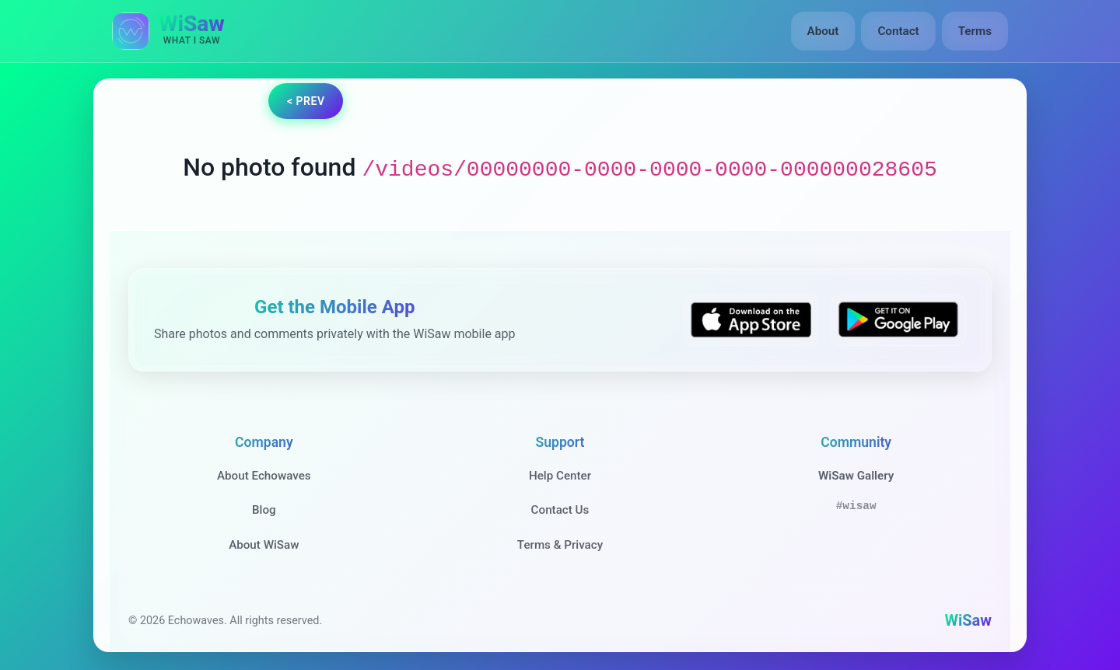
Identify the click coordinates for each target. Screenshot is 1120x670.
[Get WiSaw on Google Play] (898, 320)
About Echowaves (264, 476)
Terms (975, 31)
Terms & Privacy (560, 545)
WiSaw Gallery (856, 476)
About (823, 31)
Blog (264, 510)
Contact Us (560, 510)
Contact (898, 31)
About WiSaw (264, 545)
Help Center (560, 476)
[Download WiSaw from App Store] (750, 320)
